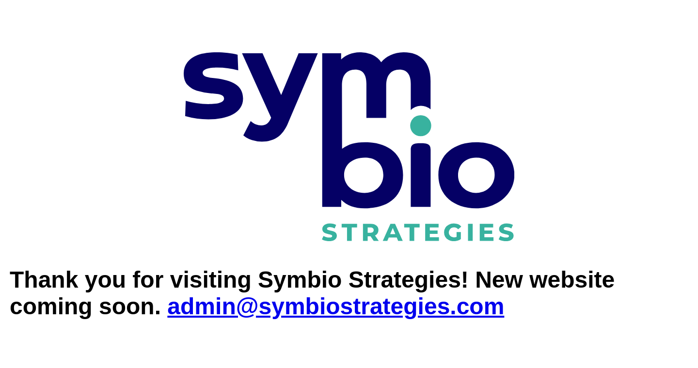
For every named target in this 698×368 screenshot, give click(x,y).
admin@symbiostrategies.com (335, 306)
